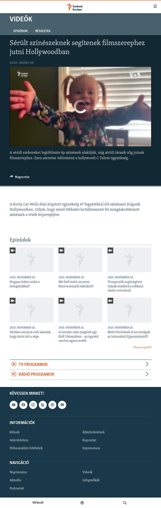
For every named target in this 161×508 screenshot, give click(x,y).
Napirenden (18, 472)
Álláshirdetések (93, 432)
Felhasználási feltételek (26, 448)
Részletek (43, 31)
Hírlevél (37, 502)
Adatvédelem (19, 440)
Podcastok (17, 488)
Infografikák (91, 480)
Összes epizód (142, 347)
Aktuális (15, 480)
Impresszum (91, 448)
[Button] (20, 178)
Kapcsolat (89, 440)
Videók (87, 472)
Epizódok (20, 31)
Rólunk (14, 432)
